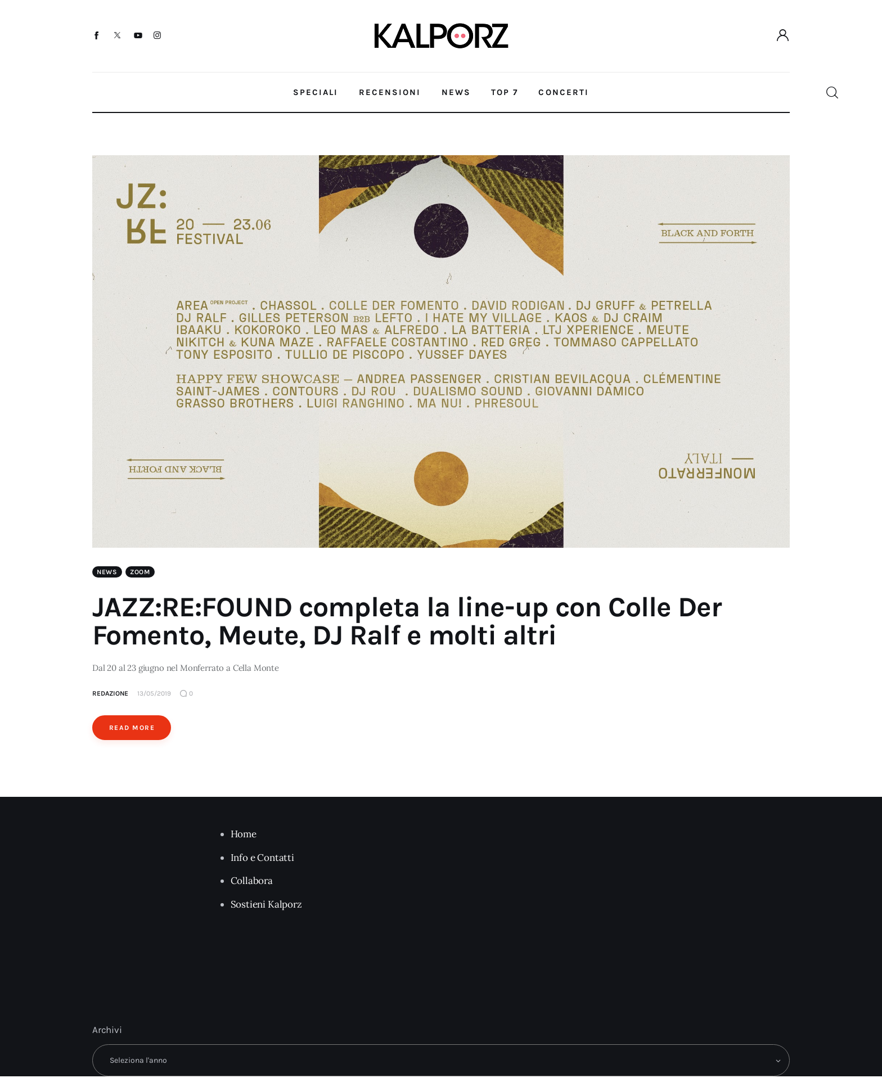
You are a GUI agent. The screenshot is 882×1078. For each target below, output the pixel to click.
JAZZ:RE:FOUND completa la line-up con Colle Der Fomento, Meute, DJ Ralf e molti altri (407, 622)
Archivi (107, 1031)
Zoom (140, 574)
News (107, 574)
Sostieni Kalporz (266, 906)
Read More (132, 729)
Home (243, 835)
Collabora (252, 882)
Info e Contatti (262, 859)
